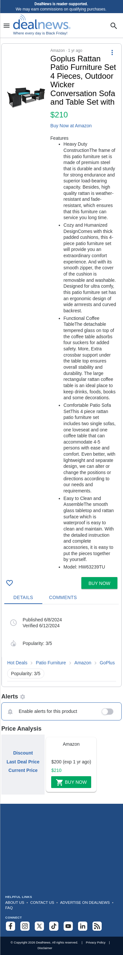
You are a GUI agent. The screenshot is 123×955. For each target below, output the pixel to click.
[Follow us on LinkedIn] (82, 926)
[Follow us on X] (39, 926)
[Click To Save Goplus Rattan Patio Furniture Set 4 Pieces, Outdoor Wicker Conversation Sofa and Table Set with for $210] (9, 583)
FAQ (9, 908)
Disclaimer (44, 948)
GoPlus (107, 662)
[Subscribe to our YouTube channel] (68, 926)
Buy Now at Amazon (71, 125)
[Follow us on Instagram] (25, 926)
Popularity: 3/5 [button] (26, 673)
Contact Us (42, 902)
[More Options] (112, 52)
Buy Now (71, 782)
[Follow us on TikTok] (54, 926)
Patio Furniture (51, 662)
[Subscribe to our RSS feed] (97, 926)
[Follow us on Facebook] (10, 926)
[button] (61, 309)
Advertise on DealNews (85, 902)
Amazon (82, 662)
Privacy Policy (96, 942)
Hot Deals (17, 662)
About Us (14, 902)
